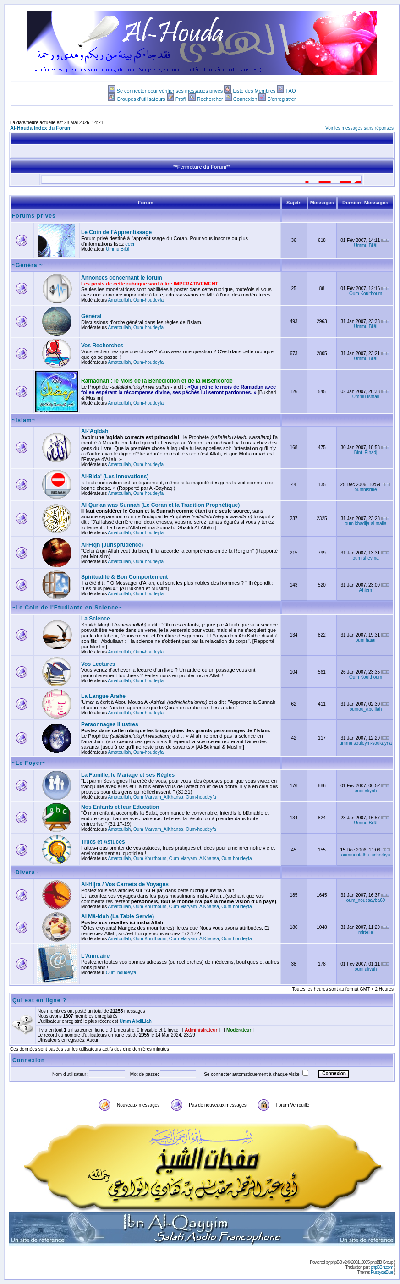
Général (91, 316)
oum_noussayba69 (365, 900)
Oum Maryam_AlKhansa (158, 797)
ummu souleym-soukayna (366, 743)
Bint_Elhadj (366, 452)
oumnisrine (366, 489)
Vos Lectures (98, 664)
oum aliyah (366, 790)
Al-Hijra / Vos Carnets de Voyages (125, 884)
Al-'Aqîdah (95, 431)
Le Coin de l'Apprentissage (116, 232)
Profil (181, 99)
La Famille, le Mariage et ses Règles (128, 775)
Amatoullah (119, 299)
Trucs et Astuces (103, 842)
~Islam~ (24, 420)
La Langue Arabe (103, 696)
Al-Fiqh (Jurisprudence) (112, 545)
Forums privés (34, 216)
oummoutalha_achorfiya (365, 854)
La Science (95, 618)
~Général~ (27, 265)
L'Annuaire (95, 956)
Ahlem (365, 590)
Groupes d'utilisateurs (140, 99)
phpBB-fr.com (382, 1267)
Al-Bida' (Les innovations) (115, 476)
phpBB (336, 1262)
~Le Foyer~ (29, 763)
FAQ (290, 90)
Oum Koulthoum (365, 293)
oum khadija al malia (365, 523)
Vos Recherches (102, 345)
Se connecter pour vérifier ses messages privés (170, 90)
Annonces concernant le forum (121, 277)
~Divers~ (25, 872)
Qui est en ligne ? (39, 1000)
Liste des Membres (254, 90)
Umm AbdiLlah (136, 1021)
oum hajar (366, 639)
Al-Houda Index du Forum (40, 128)
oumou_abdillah (366, 709)
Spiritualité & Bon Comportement (124, 577)
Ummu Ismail (365, 396)
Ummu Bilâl (117, 249)
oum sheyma (365, 557)
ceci (129, 244)
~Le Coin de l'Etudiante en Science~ (67, 607)
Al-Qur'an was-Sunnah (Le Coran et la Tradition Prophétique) (160, 505)
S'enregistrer (282, 99)
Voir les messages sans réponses (359, 128)
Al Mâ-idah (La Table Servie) (117, 916)
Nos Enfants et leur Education (120, 807)
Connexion (245, 99)
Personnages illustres (109, 724)
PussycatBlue (382, 1272)
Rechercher (210, 99)
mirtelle (365, 932)
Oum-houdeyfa (148, 299)
